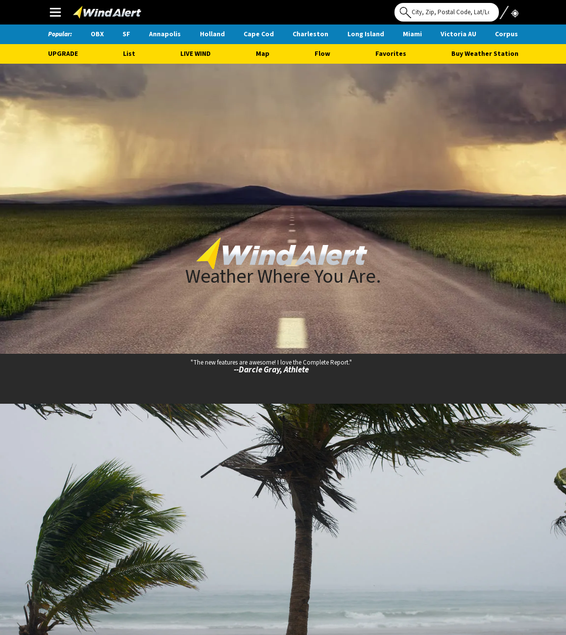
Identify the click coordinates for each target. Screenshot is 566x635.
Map (263, 54)
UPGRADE (63, 54)
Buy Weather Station (484, 54)
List (129, 54)
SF (126, 34)
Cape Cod (259, 34)
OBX (97, 34)
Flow (322, 54)
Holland (212, 34)
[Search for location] (446, 12)
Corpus (506, 34)
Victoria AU (458, 34)
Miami (412, 34)
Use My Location (508, 9)
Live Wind (195, 54)
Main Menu (55, 12)
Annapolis (165, 34)
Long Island (365, 34)
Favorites (390, 54)
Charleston (310, 34)
